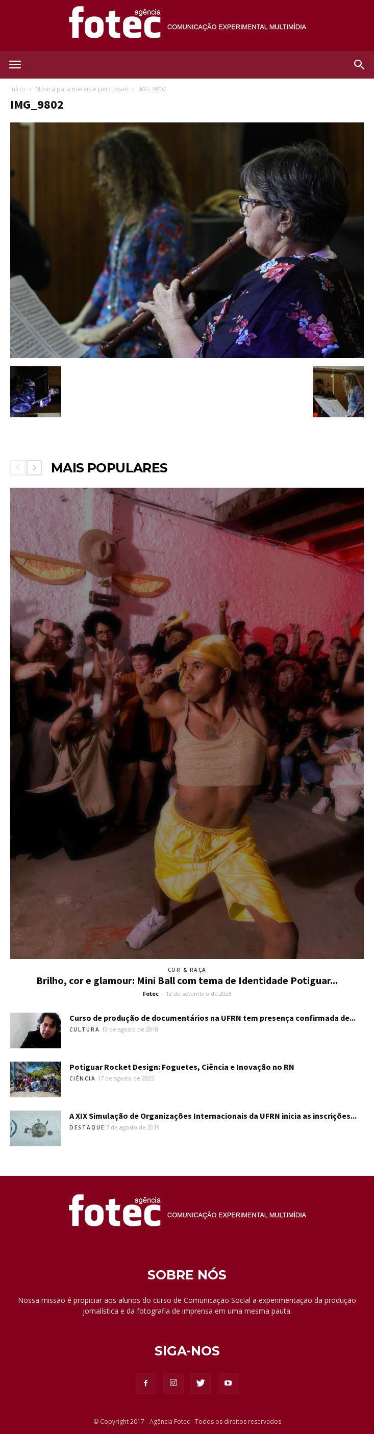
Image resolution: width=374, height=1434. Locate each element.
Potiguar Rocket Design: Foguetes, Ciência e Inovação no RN (181, 1067)
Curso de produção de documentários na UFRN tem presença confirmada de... (212, 1018)
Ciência (82, 1078)
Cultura (84, 1029)
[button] (359, 65)
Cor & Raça (187, 969)
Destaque (87, 1127)
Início (18, 89)
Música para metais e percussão (82, 89)
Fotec (151, 993)
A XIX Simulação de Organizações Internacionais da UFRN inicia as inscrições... (213, 1116)
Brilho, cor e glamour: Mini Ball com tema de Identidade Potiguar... (187, 980)
